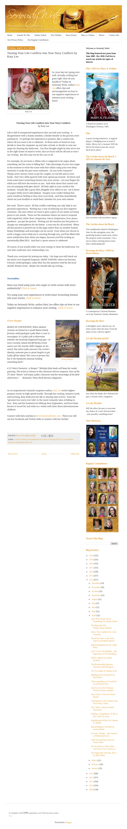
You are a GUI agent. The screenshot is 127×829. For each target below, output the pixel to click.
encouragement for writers (37, 439)
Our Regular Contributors (38, 40)
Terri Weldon (56, 35)
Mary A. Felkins (87, 35)
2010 (91, 785)
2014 (91, 580)
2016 (91, 572)
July (94, 603)
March (94, 760)
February (96, 764)
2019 (91, 559)
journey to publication (16, 442)
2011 (91, 781)
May (94, 611)
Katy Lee (57, 390)
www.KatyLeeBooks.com (49, 415)
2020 (91, 555)
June (94, 607)
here (10, 816)
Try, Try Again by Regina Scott (104, 671)
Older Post (75, 454)
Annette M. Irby (23, 35)
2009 (91, 789)
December (96, 583)
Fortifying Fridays (55, 439)
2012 (91, 777)
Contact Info (114, 35)
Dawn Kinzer (71, 35)
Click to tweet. (29, 288)
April (94, 615)
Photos (102, 35)
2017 (91, 568)
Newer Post (12, 454)
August (95, 599)
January (95, 768)
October (95, 591)
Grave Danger (14, 320)
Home (9, 35)
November (96, 587)
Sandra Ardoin (40, 35)
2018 (91, 563)
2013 (91, 773)
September (96, 595)
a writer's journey (20, 439)
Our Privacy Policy (15, 40)
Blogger (68, 822)
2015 (91, 576)
